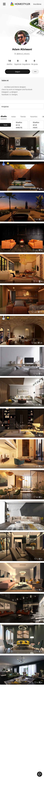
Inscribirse (37, 4)
